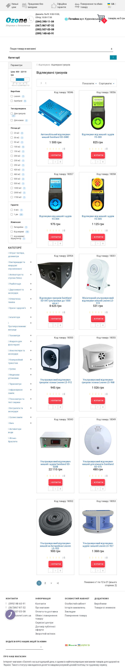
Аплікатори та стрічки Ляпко (15, 276)
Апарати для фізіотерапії (15, 343)
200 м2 (18, 156)
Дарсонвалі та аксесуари (16, 291)
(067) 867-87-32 (44, 25)
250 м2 (18, 165)
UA (112, 4)
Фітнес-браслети (12, 440)
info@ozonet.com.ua (20, 615)
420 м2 (18, 170)
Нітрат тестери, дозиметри (16, 254)
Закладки (70, 611)
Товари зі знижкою (105, 607)
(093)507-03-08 (17, 611)
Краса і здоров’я (17, 308)
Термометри (14, 384)
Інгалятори (14, 317)
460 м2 (18, 174)
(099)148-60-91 (17, 603)
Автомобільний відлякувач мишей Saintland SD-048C (55, 135)
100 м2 (18, 147)
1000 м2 (18, 188)
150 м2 (18, 151)
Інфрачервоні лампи (15, 391)
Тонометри (14, 335)
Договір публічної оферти (45, 628)
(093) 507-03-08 (44, 29)
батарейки (19, 227)
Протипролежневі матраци (17, 326)
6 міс (17, 210)
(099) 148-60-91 (44, 33)
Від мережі (20, 232)
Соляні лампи (15, 417)
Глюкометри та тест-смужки (16, 400)
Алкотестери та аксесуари (16, 352)
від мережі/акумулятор (18, 237)
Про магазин (42, 607)
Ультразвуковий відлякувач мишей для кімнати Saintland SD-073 (98, 464)
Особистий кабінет (75, 603)
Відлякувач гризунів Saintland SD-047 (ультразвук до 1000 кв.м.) (55, 300)
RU (109, 7)
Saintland (19, 101)
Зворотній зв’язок (45, 633)
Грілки (12, 369)
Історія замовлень (75, 607)
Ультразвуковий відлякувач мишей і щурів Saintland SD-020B (55, 464)
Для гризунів (18, 114)
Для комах (19, 120)
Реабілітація (14, 284)
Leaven (18, 96)
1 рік (17, 214)
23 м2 (17, 133)
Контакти (40, 603)
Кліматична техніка (14, 300)
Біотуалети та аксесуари (15, 410)
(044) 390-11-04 (44, 21)
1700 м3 (18, 197)
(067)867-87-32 (17, 607)
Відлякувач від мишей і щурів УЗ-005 (98, 217)
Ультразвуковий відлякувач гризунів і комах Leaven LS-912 (55, 381)
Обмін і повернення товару (46, 617)
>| (58, 583)
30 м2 (17, 137)
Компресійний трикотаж (15, 361)
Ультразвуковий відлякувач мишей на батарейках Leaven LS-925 (55, 546)
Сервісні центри (44, 622)
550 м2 (18, 183)
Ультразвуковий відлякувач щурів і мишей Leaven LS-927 (98, 544)
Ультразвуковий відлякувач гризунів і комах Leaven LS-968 (98, 381)
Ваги (11, 423)
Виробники (100, 603)
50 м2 (17, 142)
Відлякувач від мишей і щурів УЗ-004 (55, 217)
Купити (55, 155)
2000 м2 (18, 193)
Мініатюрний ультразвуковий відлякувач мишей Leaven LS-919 (98, 300)
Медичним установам (13, 376)
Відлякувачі (44, 65)
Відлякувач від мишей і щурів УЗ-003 (98, 135)
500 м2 (18, 179)
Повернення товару (76, 615)
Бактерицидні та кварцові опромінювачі (16, 265)
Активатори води (14, 431)
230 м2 (18, 160)
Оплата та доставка (46, 611)
